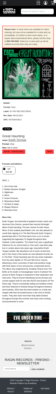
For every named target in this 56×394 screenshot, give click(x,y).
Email (28, 348)
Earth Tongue (17, 140)
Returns (45, 389)
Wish (49, 152)
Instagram (28, 345)
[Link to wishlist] (38, 3)
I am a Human (37, 369)
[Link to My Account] (46, 3)
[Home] (9, 11)
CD (9, 170)
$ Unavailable (13, 152)
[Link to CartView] (53, 3)
